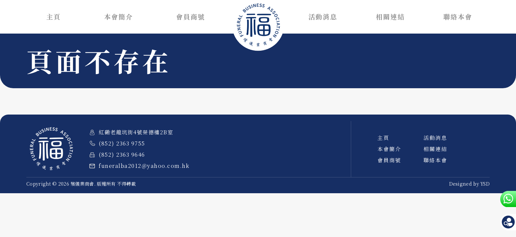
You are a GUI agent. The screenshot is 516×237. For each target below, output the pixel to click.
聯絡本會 (457, 16)
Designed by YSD (469, 183)
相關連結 (390, 16)
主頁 (53, 16)
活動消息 (322, 16)
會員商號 (190, 16)
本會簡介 (118, 16)
